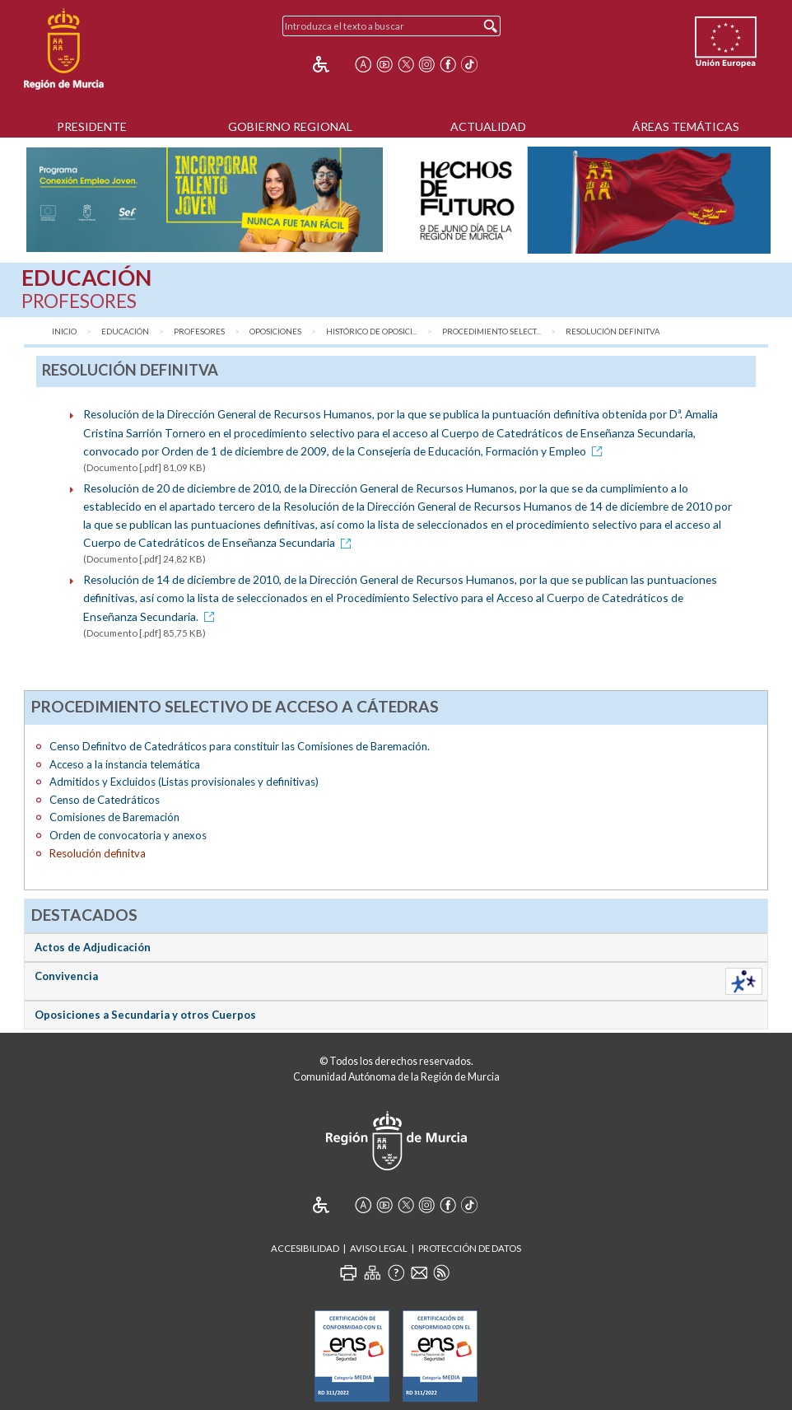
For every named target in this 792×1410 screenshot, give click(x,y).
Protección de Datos (469, 1248)
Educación (125, 331)
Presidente (92, 126)
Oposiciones (275, 331)
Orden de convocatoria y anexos (128, 835)
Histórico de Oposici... (371, 331)
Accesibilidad (305, 1248)
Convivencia (66, 976)
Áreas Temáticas (685, 126)
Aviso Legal (379, 1248)
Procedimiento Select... (491, 331)
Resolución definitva (613, 331)
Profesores (199, 331)
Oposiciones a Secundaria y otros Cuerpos (145, 1014)
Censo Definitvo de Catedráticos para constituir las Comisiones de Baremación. (239, 746)
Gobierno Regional (290, 126)
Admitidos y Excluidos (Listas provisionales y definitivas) (184, 781)
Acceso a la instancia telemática (124, 764)
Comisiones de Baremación (114, 817)
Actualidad (488, 126)
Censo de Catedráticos (104, 799)
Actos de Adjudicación (93, 947)
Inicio (64, 331)
